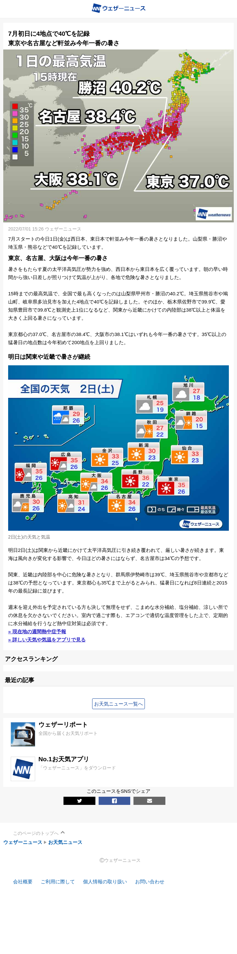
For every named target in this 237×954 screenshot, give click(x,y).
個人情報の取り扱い (105, 881)
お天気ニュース (65, 842)
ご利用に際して (58, 881)
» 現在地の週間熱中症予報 (37, 631)
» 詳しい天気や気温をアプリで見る (47, 639)
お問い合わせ (149, 881)
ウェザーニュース (22, 842)
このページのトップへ (36, 833)
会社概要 (23, 881)
